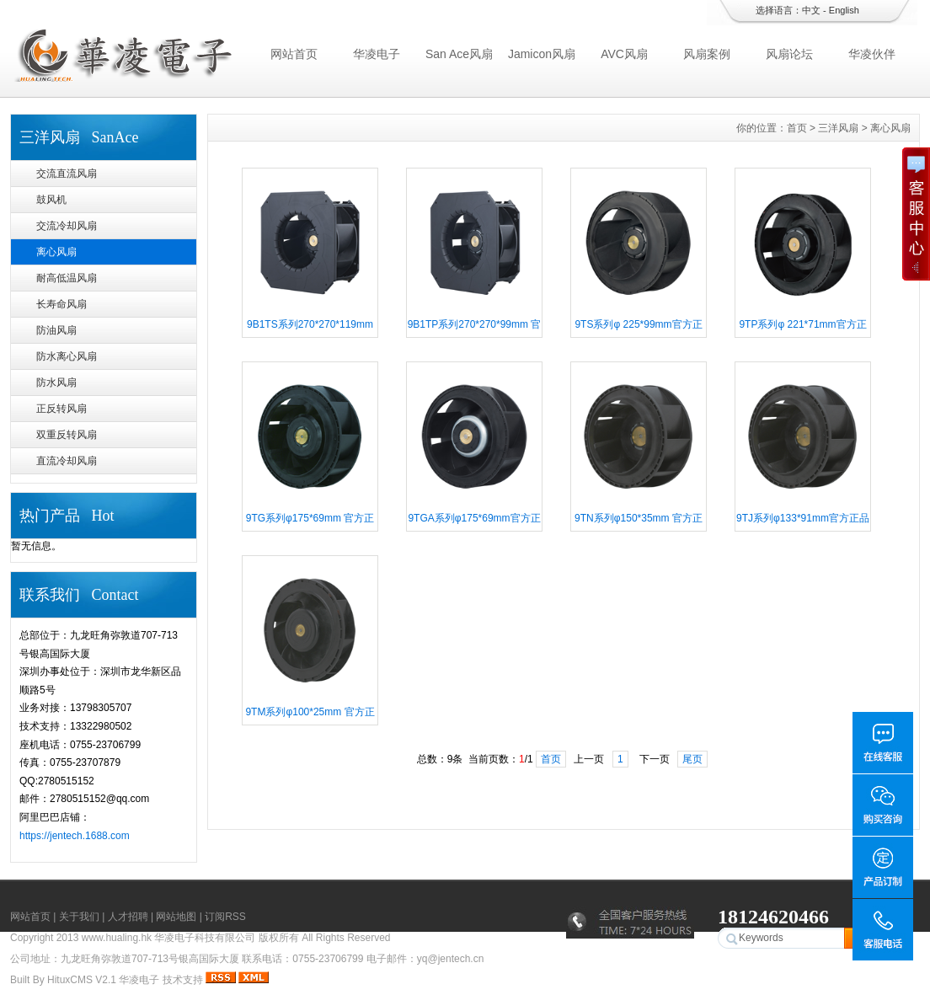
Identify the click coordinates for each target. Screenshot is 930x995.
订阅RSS (225, 917)
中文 (811, 10)
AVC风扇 (624, 54)
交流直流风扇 (66, 173)
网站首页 (294, 54)
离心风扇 (56, 252)
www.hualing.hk (117, 938)
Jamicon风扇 (541, 54)
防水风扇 (56, 382)
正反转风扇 (61, 409)
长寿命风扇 (61, 304)
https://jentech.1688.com (74, 836)
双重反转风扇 (66, 435)
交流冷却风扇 (66, 226)
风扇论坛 (789, 54)
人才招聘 (128, 917)
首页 (797, 128)
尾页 (692, 759)
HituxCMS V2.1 (81, 980)
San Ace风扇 (459, 54)
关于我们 (79, 917)
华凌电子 (376, 54)
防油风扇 (56, 330)
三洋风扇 (838, 128)
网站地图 (176, 917)
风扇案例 (706, 54)
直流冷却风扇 (66, 461)
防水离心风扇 (66, 356)
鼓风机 (51, 200)
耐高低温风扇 (66, 278)
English (844, 10)
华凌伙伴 (871, 54)
